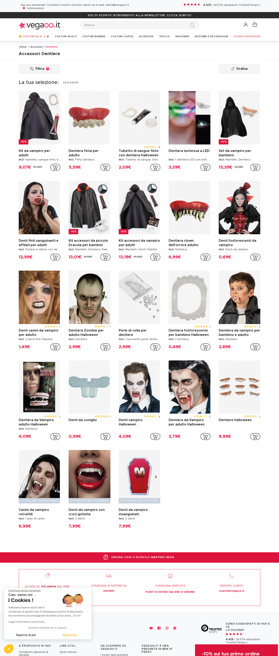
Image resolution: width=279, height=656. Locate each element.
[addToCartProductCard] (55, 167)
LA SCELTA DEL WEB (47, 586)
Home (23, 47)
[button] (246, 24)
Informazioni (35, 8)
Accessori (37, 47)
